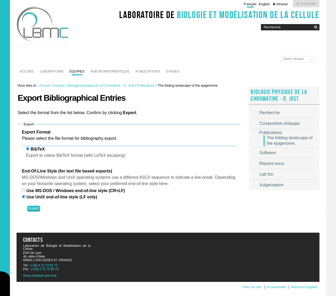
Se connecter (306, 3)
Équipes (77, 71)
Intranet (281, 4)
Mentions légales (304, 287)
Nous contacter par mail (39, 275)
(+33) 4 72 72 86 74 (45, 269)
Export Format (36, 132)
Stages (172, 71)
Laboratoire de (219, 14)
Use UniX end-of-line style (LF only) (62, 197)
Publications (147, 71)
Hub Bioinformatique (110, 71)
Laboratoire (52, 71)
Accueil (27, 71)
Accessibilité (276, 287)
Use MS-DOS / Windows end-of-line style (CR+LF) (76, 190)
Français (250, 4)
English (264, 4)
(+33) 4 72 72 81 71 (44, 265)
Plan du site (252, 287)
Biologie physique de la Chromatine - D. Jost (101, 85)
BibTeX (38, 149)
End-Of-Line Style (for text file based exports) (67, 171)
